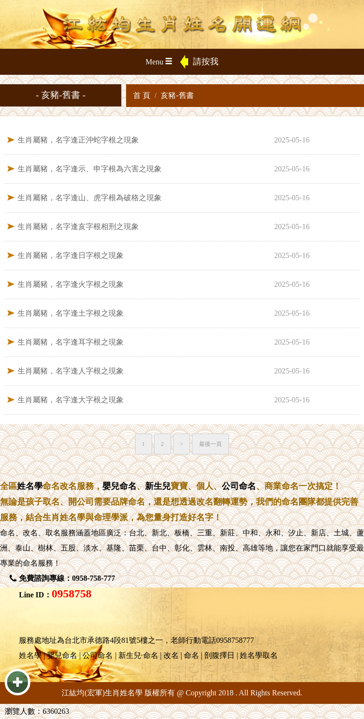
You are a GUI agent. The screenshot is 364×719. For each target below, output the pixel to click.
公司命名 (239, 486)
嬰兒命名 (119, 486)
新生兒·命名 (138, 655)
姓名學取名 (259, 655)
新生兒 (158, 486)
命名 (7, 533)
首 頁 (141, 95)
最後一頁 (210, 444)
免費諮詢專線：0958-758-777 (67, 578)
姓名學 (30, 486)
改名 (30, 533)
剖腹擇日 (219, 655)
